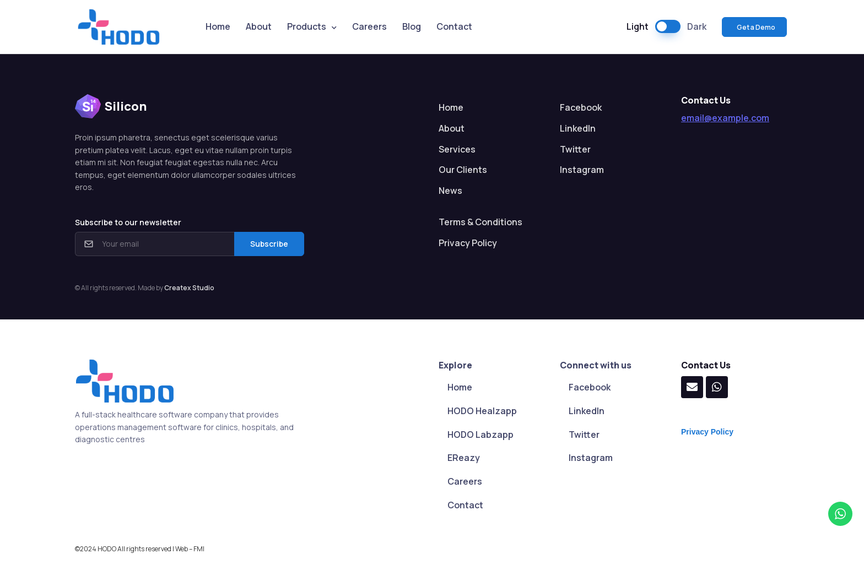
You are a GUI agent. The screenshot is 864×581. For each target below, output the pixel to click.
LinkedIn (578, 128)
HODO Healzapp (482, 411)
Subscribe (269, 243)
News (450, 190)
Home (218, 26)
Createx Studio (189, 287)
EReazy (463, 458)
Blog (411, 26)
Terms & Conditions (480, 222)
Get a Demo (755, 27)
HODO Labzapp (480, 434)
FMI (198, 548)
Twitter (575, 149)
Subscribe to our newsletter (128, 222)
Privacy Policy (468, 243)
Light (638, 26)
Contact (454, 26)
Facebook (581, 107)
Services (457, 149)
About (259, 26)
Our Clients (463, 170)
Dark (696, 26)
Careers (369, 26)
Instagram (582, 170)
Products (306, 26)
